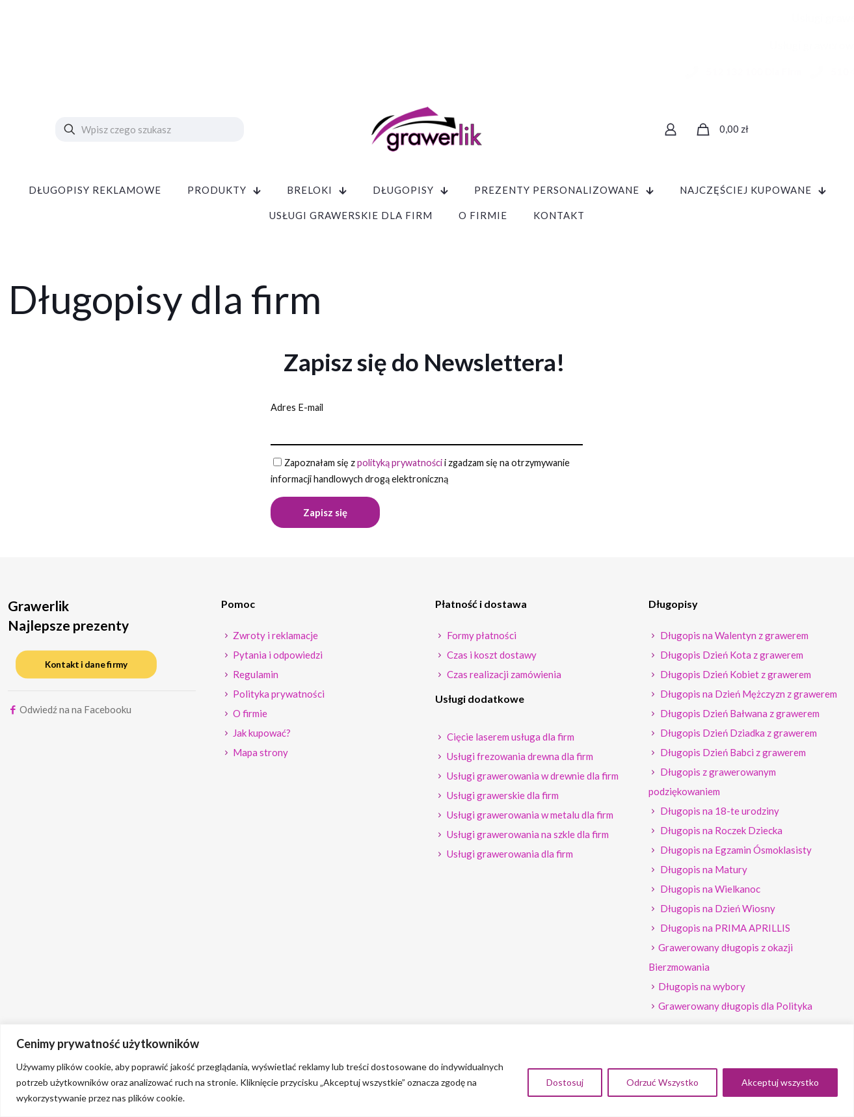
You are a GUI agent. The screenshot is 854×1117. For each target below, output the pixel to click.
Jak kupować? (261, 736)
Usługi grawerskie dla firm (502, 798)
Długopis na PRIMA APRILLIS (724, 931)
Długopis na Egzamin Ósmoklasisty (735, 853)
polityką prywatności (405, 463)
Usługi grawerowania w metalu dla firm (529, 818)
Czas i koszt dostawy (491, 658)
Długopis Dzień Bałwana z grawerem (739, 716)
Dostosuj (564, 1082)
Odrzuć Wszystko (662, 1082)
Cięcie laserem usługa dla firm (509, 740)
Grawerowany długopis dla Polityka (735, 1009)
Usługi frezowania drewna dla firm (519, 759)
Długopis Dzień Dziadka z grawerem (737, 736)
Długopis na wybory (701, 989)
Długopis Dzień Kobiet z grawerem (734, 677)
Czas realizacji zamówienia (503, 677)
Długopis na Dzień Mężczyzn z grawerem (747, 697)
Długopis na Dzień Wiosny (716, 911)
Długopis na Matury (702, 872)
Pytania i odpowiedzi (277, 658)
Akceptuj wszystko (780, 1082)
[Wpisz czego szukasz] (149, 129)
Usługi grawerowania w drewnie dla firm (532, 779)
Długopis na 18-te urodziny (718, 814)
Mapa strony (259, 755)
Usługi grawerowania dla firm (509, 857)
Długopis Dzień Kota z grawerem (730, 658)
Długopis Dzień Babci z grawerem (732, 755)
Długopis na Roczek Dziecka (720, 833)
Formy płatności (480, 638)
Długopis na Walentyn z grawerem (733, 638)
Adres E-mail (298, 408)
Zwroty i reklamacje (274, 638)
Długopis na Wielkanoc (709, 892)
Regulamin (254, 677)
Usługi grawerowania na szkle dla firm (527, 837)
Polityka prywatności (278, 697)
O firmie (249, 716)
